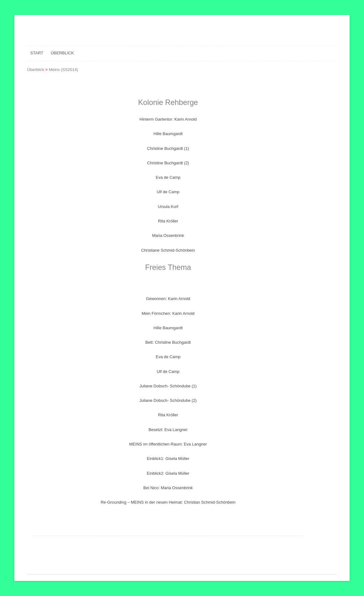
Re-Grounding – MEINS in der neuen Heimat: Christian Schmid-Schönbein (168, 502)
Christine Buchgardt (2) (168, 163)
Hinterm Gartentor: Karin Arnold (168, 119)
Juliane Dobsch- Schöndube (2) (168, 400)
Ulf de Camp (168, 191)
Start (36, 53)
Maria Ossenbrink (168, 235)
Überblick (62, 53)
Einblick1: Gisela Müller (168, 458)
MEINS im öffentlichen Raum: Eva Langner (168, 444)
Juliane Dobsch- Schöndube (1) (168, 386)
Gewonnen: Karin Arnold (168, 298)
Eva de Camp (168, 177)
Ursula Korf (168, 206)
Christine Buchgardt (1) (168, 148)
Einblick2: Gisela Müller (168, 473)
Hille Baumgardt (168, 133)
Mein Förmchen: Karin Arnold (168, 313)
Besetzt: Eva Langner (168, 429)
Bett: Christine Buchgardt (168, 342)
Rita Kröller (168, 221)
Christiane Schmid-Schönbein (168, 250)
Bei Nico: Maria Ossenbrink (168, 487)
